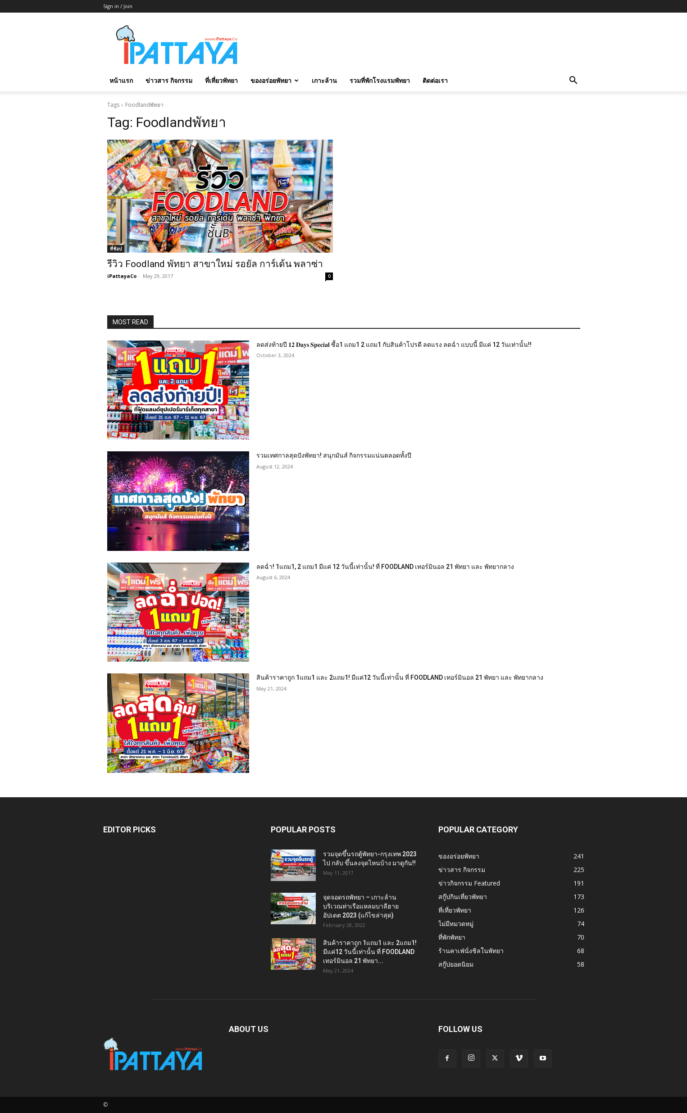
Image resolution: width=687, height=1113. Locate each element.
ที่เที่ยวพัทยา (221, 80)
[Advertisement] (420, 45)
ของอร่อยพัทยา (274, 80)
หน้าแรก (121, 80)
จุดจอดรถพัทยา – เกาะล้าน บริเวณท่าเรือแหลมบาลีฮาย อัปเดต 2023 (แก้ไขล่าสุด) (361, 906)
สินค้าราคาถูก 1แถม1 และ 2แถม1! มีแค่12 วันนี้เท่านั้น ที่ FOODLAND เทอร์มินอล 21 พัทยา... (370, 951)
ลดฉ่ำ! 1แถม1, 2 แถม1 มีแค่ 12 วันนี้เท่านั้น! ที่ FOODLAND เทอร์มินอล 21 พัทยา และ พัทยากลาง (385, 566)
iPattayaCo (121, 276)
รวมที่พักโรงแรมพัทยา (380, 80)
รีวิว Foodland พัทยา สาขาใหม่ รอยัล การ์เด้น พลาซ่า (215, 264)
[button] (573, 81)
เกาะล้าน (324, 80)
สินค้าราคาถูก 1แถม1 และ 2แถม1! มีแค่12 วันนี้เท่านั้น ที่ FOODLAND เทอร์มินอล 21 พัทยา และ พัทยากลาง (399, 677)
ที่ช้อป (116, 248)
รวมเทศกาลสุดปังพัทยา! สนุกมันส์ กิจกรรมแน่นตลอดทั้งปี (333, 455)
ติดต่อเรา (435, 80)
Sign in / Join (117, 6)
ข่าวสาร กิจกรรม (169, 80)
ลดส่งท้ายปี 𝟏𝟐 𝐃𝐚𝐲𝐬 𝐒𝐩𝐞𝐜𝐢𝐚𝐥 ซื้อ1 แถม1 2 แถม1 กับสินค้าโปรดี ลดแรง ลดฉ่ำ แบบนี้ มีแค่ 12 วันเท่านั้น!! (394, 344)
